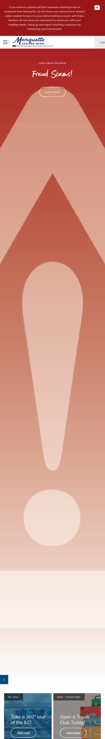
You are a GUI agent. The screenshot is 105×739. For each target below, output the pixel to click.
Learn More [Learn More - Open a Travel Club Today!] (73, 732)
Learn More (53, 92)
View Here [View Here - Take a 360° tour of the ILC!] (23, 732)
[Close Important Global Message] (97, 7)
